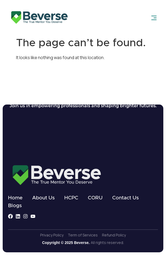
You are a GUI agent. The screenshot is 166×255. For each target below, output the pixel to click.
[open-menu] (154, 18)
